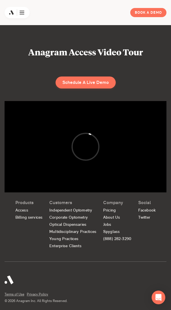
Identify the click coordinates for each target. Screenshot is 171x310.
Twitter (144, 217)
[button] (158, 297)
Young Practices (63, 238)
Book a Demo (148, 12)
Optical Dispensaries (67, 224)
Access (21, 210)
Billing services (28, 217)
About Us (111, 217)
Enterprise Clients (65, 245)
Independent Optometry (70, 210)
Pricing (109, 210)
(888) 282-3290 (117, 238)
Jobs (107, 224)
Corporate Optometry (68, 217)
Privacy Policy (37, 294)
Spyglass (111, 231)
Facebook (147, 210)
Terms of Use (14, 294)
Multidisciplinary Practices (72, 231)
